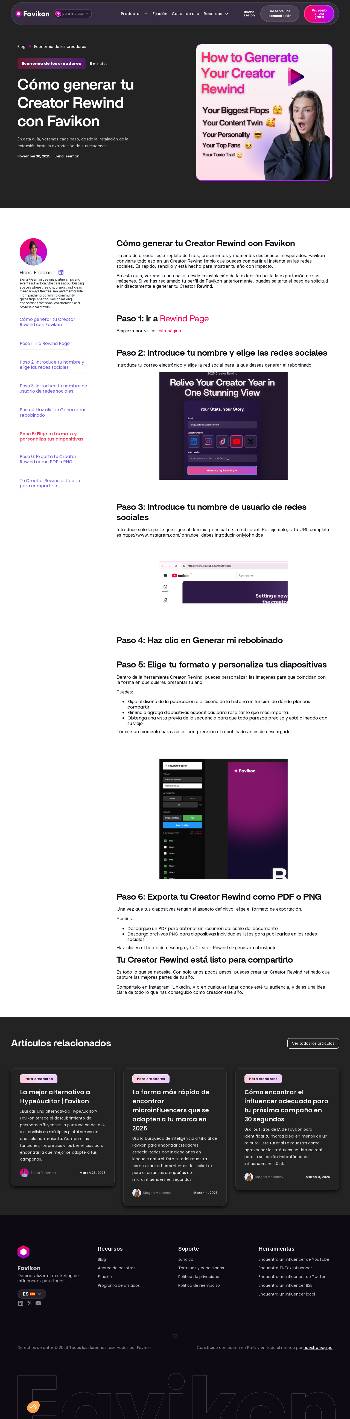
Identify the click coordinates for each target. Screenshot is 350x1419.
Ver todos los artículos (313, 1043)
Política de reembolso (199, 1285)
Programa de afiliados (119, 1285)
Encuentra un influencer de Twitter (292, 1276)
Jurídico (185, 1259)
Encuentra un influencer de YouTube (294, 1259)
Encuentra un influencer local (287, 1294)
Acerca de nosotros (116, 1268)
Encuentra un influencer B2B (286, 1285)
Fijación (160, 13)
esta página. (170, 330)
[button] (73, 13)
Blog (21, 46)
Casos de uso (185, 13)
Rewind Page (184, 318)
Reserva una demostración (280, 13)
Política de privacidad (198, 1276)
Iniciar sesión (249, 14)
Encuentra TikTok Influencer (285, 1268)
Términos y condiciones (201, 1268)
